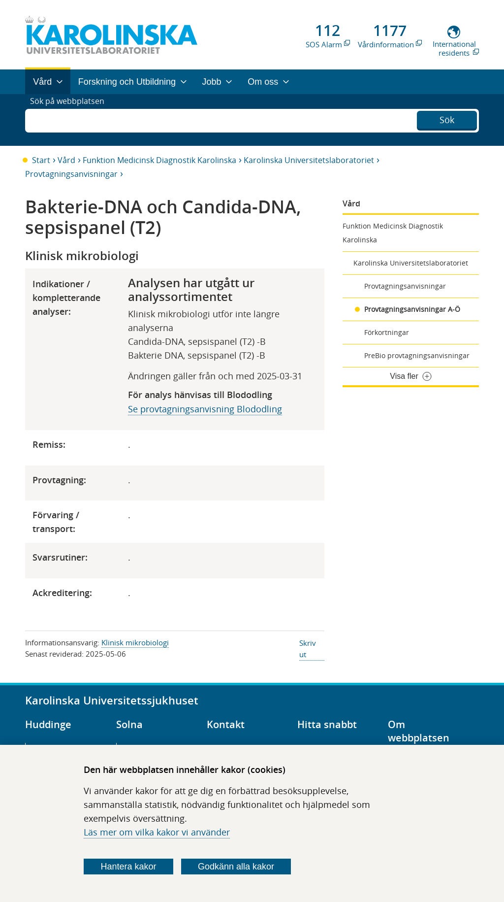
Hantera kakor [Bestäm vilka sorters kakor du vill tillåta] (129, 866)
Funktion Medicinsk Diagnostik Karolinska (159, 160)
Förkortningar (386, 332)
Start (41, 160)
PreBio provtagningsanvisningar (417, 355)
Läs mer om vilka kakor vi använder (157, 832)
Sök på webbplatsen (71, 120)
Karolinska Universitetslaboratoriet (309, 160)
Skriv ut (307, 648)
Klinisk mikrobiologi (135, 642)
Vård (66, 160)
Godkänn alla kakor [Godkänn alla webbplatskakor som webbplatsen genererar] (236, 866)
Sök (447, 119)
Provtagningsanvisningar (71, 173)
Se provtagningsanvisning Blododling (205, 409)
